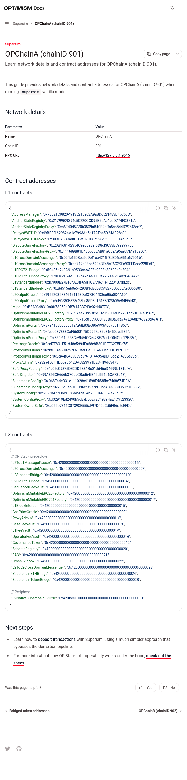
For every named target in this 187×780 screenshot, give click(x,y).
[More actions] (180, 8)
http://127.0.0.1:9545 (113, 155)
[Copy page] (158, 54)
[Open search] (163, 8)
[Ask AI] (174, 208)
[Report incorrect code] (157, 208)
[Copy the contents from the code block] (166, 208)
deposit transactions (57, 639)
